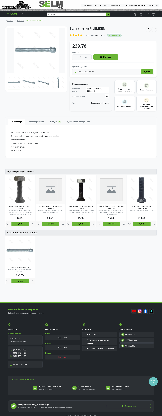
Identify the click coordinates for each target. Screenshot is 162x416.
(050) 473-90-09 (18, 356)
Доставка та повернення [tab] (78, 121)
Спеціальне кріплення (100, 103)
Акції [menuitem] (106, 6)
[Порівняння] (22, 14)
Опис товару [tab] (16, 121)
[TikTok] (151, 311)
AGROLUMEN (128, 345)
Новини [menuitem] (97, 6)
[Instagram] (139, 311)
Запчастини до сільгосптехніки (99, 348)
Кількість (75, 52)
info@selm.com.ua (19, 364)
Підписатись (128, 406)
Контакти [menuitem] (153, 6)
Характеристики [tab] (36, 121)
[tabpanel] (81, 141)
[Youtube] (133, 311)
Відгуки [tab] (55, 121)
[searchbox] (77, 14)
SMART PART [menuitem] (87, 6)
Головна (10, 21)
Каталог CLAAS (92, 334)
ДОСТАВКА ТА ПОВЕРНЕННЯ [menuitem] (136, 6)
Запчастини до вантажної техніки (96, 341)
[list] (136, 14)
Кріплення (20, 21)
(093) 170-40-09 (18, 353)
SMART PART (128, 334)
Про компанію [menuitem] (116, 6)
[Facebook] (145, 311)
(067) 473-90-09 (18, 350)
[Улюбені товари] (8, 223)
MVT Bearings (129, 340)
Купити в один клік (79, 67)
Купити (105, 57)
